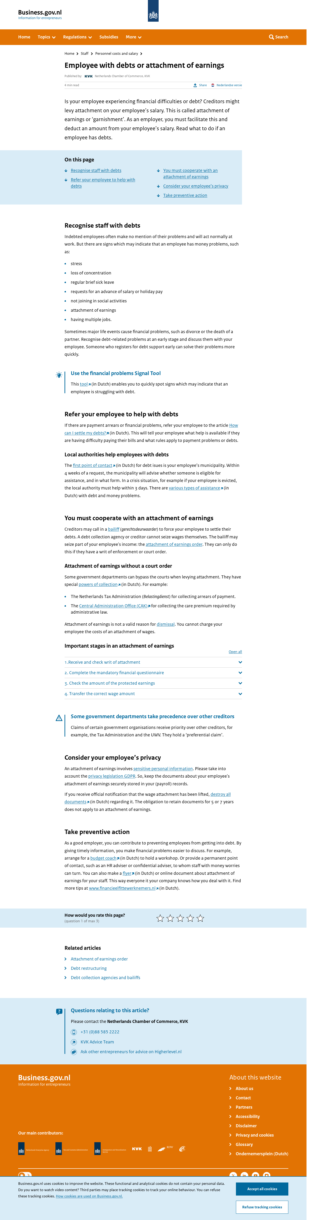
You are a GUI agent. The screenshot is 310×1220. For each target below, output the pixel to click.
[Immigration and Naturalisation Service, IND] (110, 1148)
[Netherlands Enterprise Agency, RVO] (33, 1148)
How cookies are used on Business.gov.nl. (89, 1196)
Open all (235, 652)
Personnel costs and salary (116, 53)
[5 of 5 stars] (201, 918)
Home (69, 53)
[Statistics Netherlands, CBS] (150, 1148)
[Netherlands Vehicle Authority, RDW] (165, 1148)
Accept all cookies (262, 1189)
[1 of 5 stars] (161, 918)
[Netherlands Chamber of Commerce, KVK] (137, 1148)
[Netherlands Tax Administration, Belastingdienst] (71, 1148)
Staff (85, 53)
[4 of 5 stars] (191, 918)
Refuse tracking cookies (262, 1207)
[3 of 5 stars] (181, 918)
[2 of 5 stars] (171, 918)
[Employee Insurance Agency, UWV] (182, 1148)
